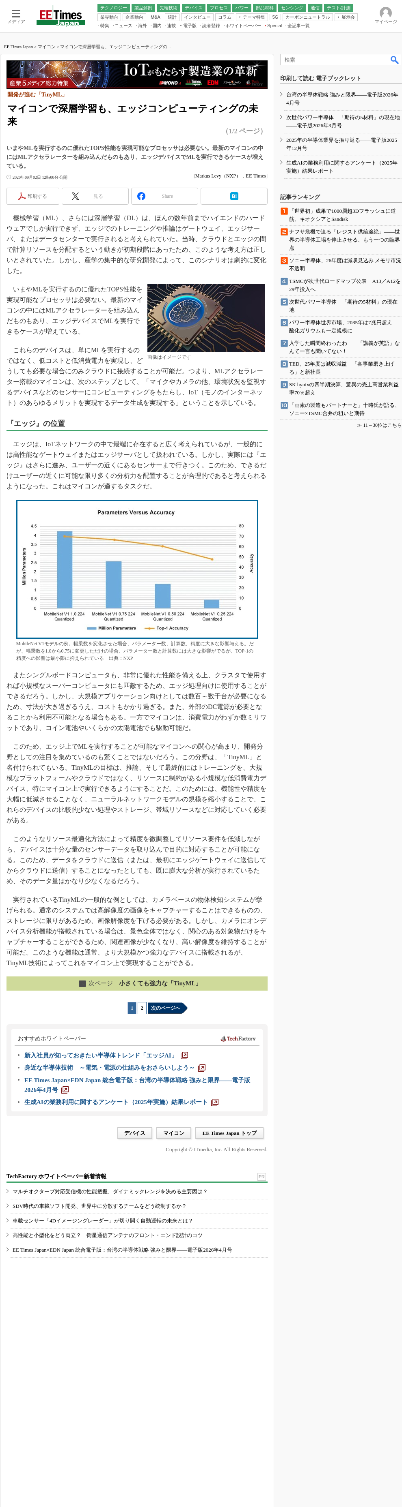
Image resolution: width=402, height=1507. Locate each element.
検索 (395, 59)
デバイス (134, 1133)
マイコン (47, 46)
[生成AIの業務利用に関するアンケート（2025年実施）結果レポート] (121, 1102)
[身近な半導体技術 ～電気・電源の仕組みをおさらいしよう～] (114, 1067)
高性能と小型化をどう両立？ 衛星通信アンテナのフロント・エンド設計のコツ (108, 1235)
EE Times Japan (18, 46)
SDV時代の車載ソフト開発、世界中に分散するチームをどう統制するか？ (100, 1206)
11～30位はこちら (382, 425)
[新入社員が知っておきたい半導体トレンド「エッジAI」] (106, 1055)
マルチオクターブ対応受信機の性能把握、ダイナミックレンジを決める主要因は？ (110, 1191)
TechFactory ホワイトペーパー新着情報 (56, 1176)
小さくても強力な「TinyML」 (140, 983)
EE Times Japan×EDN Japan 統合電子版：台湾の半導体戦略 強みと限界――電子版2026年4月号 (122, 1250)
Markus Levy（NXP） (218, 176)
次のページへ (165, 1008)
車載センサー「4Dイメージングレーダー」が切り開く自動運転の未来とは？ (103, 1221)
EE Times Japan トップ (229, 1133)
